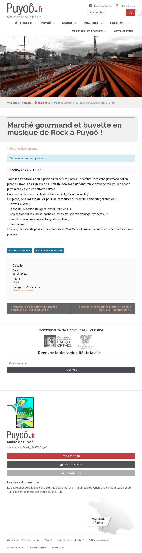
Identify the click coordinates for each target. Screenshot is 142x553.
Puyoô (46, 23)
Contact (49, 540)
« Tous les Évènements (22, 148)
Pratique (91, 23)
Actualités (123, 31)
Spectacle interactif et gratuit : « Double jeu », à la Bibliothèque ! (105, 308)
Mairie (67, 23)
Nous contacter (100, 5)
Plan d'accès (125, 5)
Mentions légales (38, 547)
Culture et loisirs (87, 31)
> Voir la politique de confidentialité (21, 384)
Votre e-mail (17, 363)
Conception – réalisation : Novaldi (23, 540)
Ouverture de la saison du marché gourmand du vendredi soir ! (34, 308)
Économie (118, 23)
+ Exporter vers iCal (49, 250)
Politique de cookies (99, 540)
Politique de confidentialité (70, 540)
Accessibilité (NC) (16, 547)
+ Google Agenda (19, 250)
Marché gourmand (23, 290)
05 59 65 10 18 (71, 456)
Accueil (26, 23)
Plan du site (57, 547)
